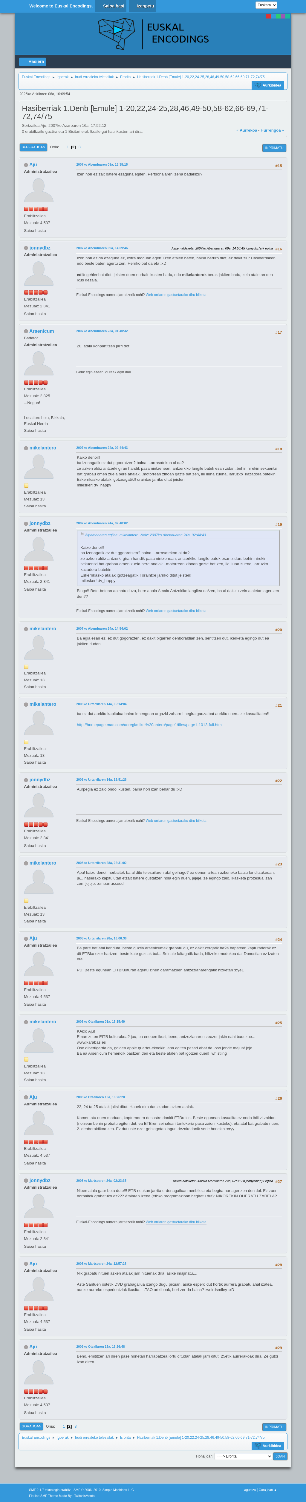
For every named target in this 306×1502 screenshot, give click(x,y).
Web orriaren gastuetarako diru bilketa (176, 295)
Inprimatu (274, 148)
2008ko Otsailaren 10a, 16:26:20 (100, 1097)
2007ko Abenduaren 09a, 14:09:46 (102, 248)
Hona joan (204, 1456)
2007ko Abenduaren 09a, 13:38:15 (102, 164)
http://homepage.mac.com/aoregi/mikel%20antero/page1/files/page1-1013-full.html (150, 724)
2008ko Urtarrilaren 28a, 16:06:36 (101, 938)
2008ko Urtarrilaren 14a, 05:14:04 (101, 704)
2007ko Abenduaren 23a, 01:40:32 (102, 331)
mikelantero (43, 447)
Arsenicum (41, 331)
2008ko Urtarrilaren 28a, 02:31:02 (101, 863)
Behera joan (33, 147)
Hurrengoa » (272, 130)
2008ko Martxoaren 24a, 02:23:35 (101, 1180)
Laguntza (249, 1490)
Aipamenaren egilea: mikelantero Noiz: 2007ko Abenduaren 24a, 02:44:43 (145, 535)
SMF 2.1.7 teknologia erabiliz (50, 1490)
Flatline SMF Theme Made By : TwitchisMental (62, 1496)
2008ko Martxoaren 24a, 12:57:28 (101, 1263)
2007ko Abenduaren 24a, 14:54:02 (102, 628)
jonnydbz (40, 247)
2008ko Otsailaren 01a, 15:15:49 (100, 1021)
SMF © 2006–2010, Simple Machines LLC (104, 1490)
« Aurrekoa (246, 130)
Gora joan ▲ (268, 1490)
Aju (33, 164)
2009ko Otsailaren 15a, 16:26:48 (100, 1346)
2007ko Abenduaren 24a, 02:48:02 (102, 523)
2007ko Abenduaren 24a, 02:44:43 (102, 447)
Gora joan (31, 1426)
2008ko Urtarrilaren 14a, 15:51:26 (101, 779)
